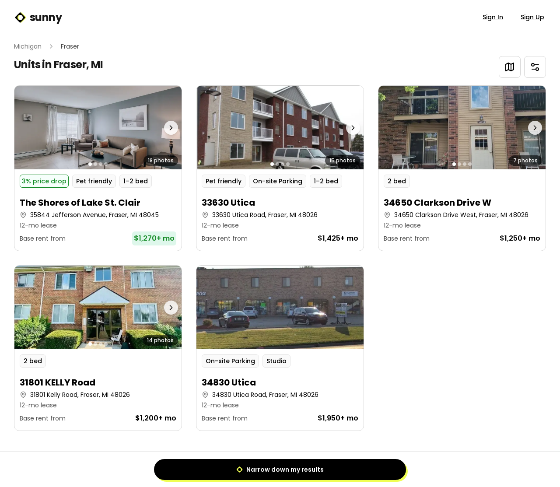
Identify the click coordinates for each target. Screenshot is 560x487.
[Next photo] (161, 127)
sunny (38, 17)
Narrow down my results (280, 469)
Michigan (28, 46)
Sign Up (532, 17)
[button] (98, 168)
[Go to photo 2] (95, 164)
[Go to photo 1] (90, 164)
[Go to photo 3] (100, 164)
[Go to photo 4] (106, 164)
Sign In (493, 17)
